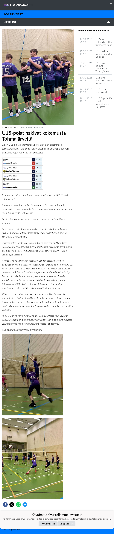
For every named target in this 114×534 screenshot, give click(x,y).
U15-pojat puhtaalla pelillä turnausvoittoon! (104, 80)
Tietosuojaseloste (11, 529)
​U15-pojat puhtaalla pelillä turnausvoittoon (103, 42)
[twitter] (11, 504)
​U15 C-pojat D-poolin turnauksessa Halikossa (103, 102)
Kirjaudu (57, 22)
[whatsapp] (18, 504)
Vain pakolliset (66, 523)
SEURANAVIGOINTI (59, 4)
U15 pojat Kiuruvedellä (102, 91)
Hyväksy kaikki (48, 523)
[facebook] (5, 504)
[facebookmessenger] (24, 504)
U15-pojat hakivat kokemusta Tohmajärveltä (102, 67)
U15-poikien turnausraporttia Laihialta (104, 54)
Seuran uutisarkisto (90, 114)
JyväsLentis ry (59, 14)
